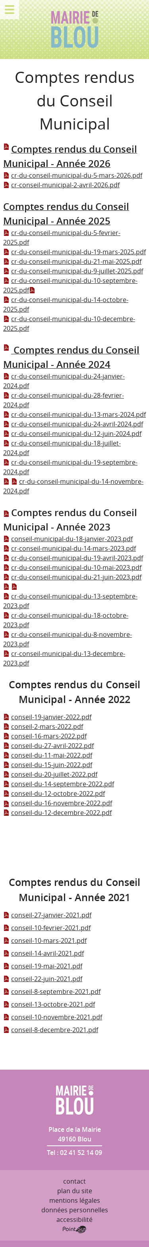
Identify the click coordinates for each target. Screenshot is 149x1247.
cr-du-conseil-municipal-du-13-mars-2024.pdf (74, 414)
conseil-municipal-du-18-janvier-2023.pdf (68, 538)
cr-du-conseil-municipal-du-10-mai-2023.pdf (72, 567)
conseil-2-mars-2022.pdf (43, 726)
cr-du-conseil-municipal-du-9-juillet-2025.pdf (73, 271)
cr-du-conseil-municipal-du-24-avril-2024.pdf (73, 424)
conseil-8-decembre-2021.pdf (50, 1029)
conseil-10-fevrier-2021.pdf (47, 927)
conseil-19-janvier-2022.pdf (47, 717)
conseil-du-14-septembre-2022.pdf (58, 784)
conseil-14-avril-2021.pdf (43, 953)
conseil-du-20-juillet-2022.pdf (50, 774)
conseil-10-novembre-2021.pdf (52, 1017)
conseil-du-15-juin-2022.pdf (47, 764)
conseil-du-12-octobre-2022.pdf (54, 793)
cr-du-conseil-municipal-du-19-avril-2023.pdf (73, 558)
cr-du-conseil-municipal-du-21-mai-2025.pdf (72, 261)
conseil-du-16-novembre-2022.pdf (57, 803)
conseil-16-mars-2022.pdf (45, 736)
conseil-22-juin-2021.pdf (42, 978)
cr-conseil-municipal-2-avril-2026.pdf (61, 185)
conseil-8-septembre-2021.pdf (52, 991)
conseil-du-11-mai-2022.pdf (47, 755)
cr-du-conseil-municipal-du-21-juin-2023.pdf (72, 577)
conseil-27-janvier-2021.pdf (47, 915)
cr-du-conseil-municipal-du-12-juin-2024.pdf (72, 433)
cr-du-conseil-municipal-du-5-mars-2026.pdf (72, 175)
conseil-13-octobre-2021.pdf (49, 1004)
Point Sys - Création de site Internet (74, 1229)
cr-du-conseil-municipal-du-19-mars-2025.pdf (74, 251)
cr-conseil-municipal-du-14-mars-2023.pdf (69, 548)
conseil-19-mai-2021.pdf (42, 966)
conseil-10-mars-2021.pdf (45, 940)
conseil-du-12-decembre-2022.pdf (57, 812)
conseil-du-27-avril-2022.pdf (48, 745)
